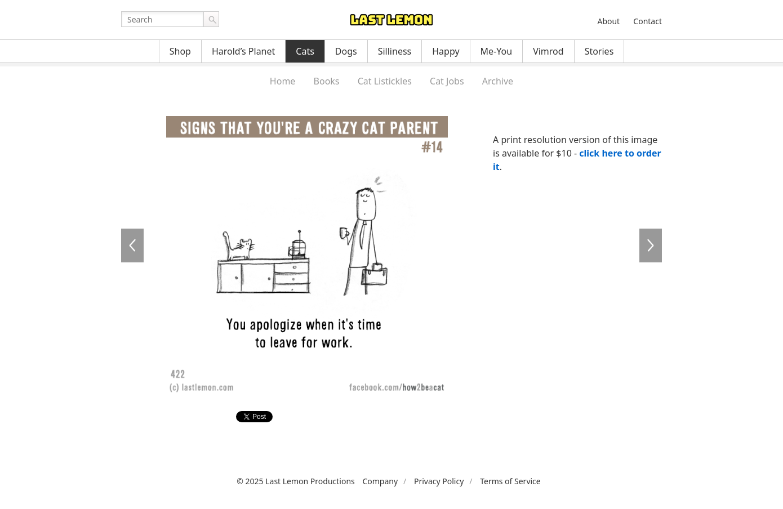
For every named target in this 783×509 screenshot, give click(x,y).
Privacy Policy (439, 481)
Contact (647, 21)
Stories (599, 51)
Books (327, 81)
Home (283, 81)
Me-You (497, 51)
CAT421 (132, 245)
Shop (180, 51)
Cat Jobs (447, 81)
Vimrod (548, 51)
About (608, 21)
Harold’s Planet (243, 51)
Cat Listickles (385, 81)
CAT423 (650, 245)
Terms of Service (510, 481)
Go (211, 19)
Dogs (346, 51)
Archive (497, 81)
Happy (445, 51)
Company (380, 481)
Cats (305, 51)
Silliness (395, 51)
